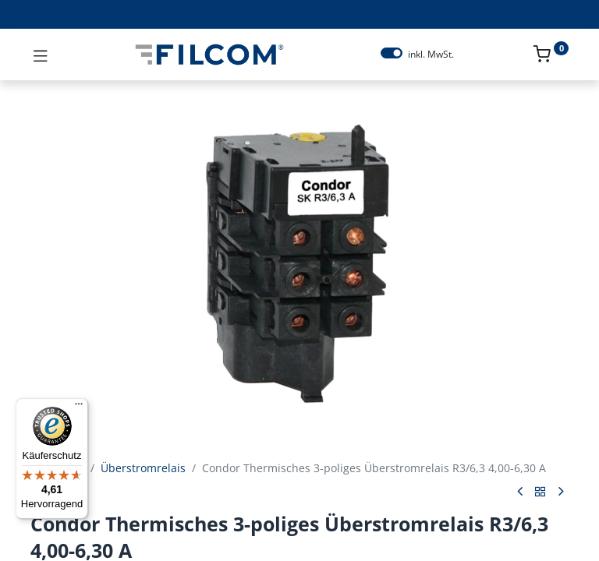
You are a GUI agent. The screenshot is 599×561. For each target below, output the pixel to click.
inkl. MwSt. (431, 54)
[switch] (391, 53)
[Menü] (78, 407)
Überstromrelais (143, 467)
